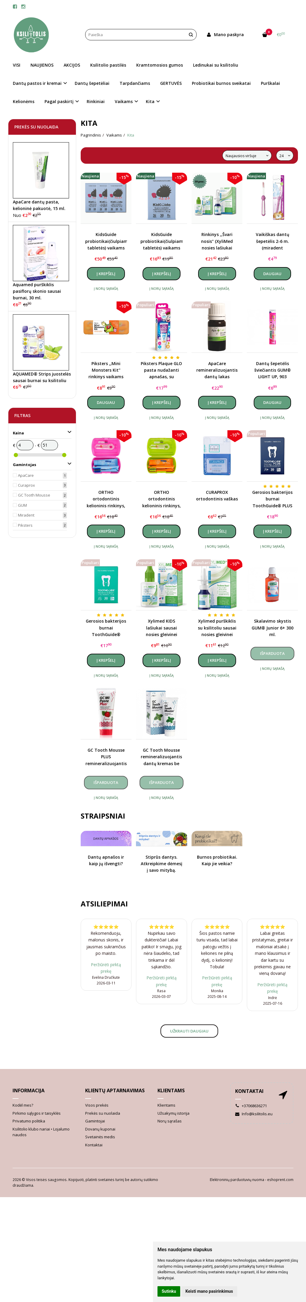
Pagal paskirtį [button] (59, 101)
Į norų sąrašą (106, 288)
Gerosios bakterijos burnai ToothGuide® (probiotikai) (106, 628)
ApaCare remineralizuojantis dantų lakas (217, 370)
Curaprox (26, 485)
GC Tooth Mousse (34, 495)
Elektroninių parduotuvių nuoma (237, 1179)
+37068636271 (251, 1105)
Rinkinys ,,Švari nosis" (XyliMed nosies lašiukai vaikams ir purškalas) (217, 241)
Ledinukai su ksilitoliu (215, 65)
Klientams (171, 1090)
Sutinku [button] (169, 1291)
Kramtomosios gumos (159, 65)
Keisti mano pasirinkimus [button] (209, 1291)
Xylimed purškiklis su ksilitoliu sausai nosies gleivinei (217, 627)
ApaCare (26, 475)
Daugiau (272, 273)
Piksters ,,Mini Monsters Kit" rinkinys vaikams (105, 370)
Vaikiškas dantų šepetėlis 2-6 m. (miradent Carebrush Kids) (272, 241)
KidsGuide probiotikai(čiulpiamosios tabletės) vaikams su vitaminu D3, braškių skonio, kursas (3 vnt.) (106, 241)
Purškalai (270, 83)
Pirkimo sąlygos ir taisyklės (37, 1113)
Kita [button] (150, 101)
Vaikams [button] (124, 101)
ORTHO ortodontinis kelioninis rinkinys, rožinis (106, 499)
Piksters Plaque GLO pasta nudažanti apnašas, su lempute (161, 370)
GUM (22, 505)
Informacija (29, 1090)
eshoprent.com (280, 1179)
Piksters (25, 525)
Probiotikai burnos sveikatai (221, 83)
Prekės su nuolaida (102, 1113)
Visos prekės (96, 1105)
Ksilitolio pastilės (108, 65)
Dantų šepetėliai (92, 83)
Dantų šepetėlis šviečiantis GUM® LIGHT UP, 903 (272, 370)
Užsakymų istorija (173, 1113)
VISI (16, 65)
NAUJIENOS (41, 65)
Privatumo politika (29, 1121)
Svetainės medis (100, 1136)
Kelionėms (23, 101)
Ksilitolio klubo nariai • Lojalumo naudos (41, 1132)
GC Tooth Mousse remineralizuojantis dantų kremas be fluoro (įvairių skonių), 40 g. (161, 757)
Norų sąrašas (169, 1121)
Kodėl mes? (23, 1105)
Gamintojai (95, 1121)
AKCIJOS (72, 65)
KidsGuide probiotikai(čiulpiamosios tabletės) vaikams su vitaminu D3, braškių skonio (161, 241)
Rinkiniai (96, 101)
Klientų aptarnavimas (115, 1090)
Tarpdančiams (135, 83)
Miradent (26, 515)
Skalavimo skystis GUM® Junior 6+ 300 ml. (272, 627)
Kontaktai (93, 1145)
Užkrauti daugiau (189, 1031)
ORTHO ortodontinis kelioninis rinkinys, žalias (161, 499)
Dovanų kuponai (100, 1129)
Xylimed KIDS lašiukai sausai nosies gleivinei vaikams (161, 628)
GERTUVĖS (171, 83)
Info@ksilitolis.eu (254, 1113)
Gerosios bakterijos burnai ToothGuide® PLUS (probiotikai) (272, 499)
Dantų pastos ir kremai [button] (37, 83)
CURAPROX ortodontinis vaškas (217, 495)
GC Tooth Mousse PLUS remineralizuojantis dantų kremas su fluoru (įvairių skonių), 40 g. (106, 757)
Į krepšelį (106, 273)
